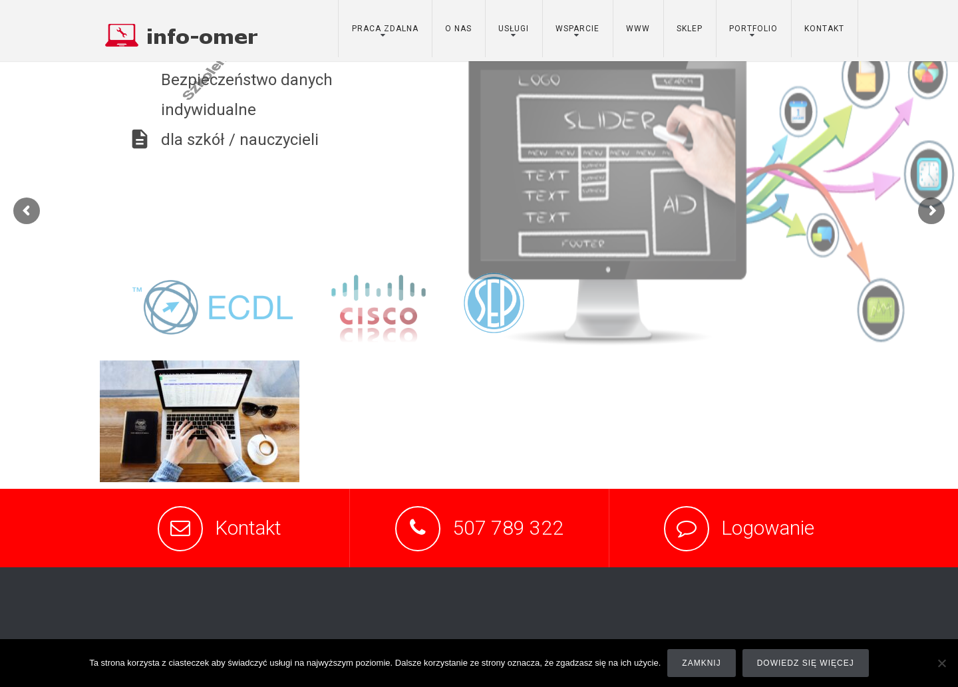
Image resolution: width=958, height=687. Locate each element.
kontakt (824, 28)
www (638, 28)
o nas (458, 28)
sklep (690, 28)
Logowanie (767, 527)
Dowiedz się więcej (805, 663)
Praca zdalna (385, 28)
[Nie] (941, 663)
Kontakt (248, 527)
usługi (513, 28)
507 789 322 (507, 527)
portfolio (753, 28)
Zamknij (701, 663)
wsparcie (577, 28)
